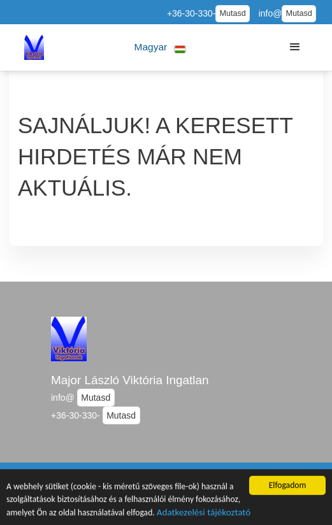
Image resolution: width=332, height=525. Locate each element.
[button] (160, 47)
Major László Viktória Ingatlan (129, 380)
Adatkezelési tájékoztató (203, 515)
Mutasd (232, 13)
